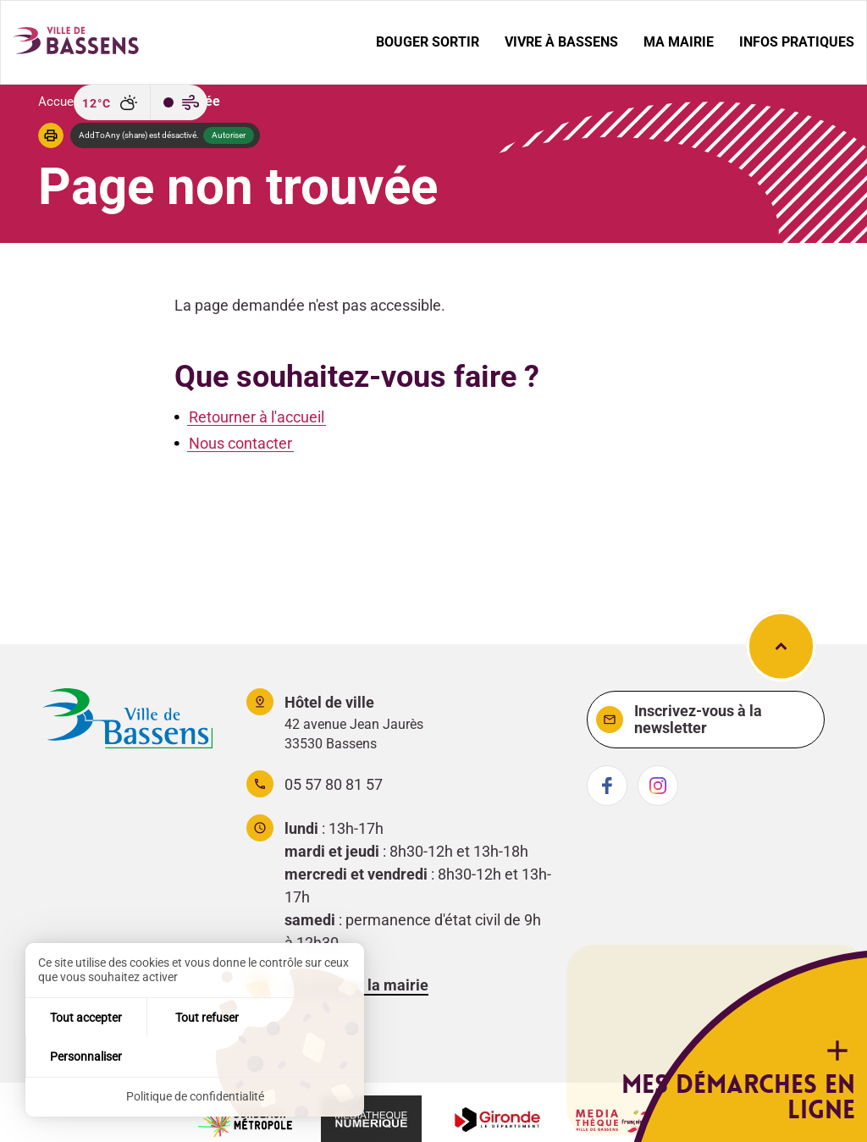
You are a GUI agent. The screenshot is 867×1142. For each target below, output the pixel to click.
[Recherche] (30, 102)
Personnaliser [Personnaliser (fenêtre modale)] (308, 1055)
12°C (96, 103)
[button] (51, 134)
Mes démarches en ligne (778, 1088)
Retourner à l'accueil (256, 416)
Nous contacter (240, 442)
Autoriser (229, 134)
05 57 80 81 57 (333, 784)
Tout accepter (82, 1055)
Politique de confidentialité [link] (195, 1096)
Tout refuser (195, 1055)
